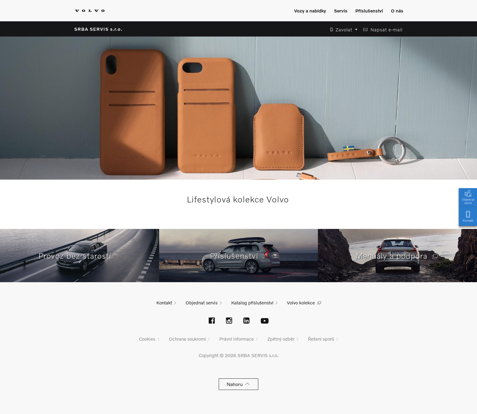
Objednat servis (468, 197)
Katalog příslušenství (252, 302)
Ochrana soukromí (187, 339)
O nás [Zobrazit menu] (397, 10)
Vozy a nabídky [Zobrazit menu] (310, 10)
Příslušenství (238, 255)
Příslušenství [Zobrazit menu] (369, 10)
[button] (342, 29)
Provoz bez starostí (79, 255)
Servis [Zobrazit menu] (340, 10)
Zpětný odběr (280, 339)
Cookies (147, 339)
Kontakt (468, 216)
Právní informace (236, 339)
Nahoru (239, 384)
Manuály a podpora (398, 255)
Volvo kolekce (301, 302)
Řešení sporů (321, 339)
